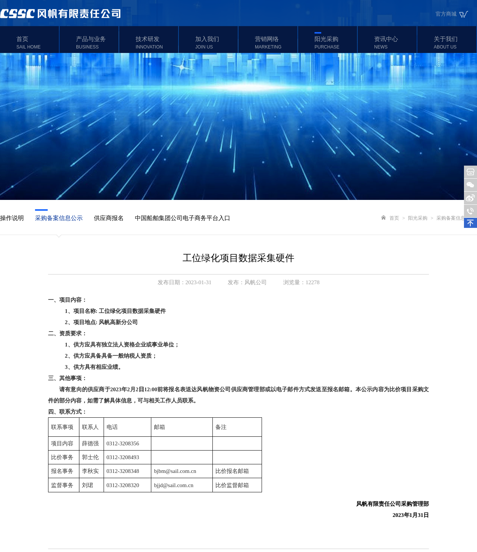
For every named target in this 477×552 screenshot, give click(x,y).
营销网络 (275, 43)
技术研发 (156, 43)
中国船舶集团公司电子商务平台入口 (182, 218)
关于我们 (454, 43)
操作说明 (12, 218)
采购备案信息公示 (59, 218)
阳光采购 (335, 43)
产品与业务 (96, 43)
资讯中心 (394, 43)
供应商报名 (109, 218)
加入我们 (215, 43)
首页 (36, 43)
